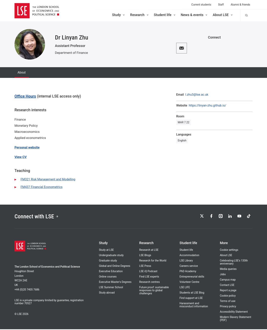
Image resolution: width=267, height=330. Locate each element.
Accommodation (189, 255)
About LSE (223, 15)
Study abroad (107, 293)
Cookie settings (229, 250)
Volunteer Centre (189, 282)
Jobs (223, 275)
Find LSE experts (149, 277)
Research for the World (152, 261)
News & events (194, 15)
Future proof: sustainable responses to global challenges (154, 291)
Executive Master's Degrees (115, 282)
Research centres (149, 282)
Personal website (26, 147)
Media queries (228, 269)
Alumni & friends (240, 4)
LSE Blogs (145, 255)
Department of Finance (71, 53)
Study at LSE (106, 250)
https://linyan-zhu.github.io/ (207, 105)
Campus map (228, 280)
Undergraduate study (111, 255)
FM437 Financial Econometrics (42, 187)
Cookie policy (228, 296)
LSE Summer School (111, 288)
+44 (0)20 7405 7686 (26, 290)
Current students (201, 4)
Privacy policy (228, 307)
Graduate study (108, 261)
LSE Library (186, 261)
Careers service (188, 266)
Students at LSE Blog (191, 293)
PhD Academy (187, 272)
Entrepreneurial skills (191, 277)
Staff (221, 4)
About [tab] (22, 72)
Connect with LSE (37, 216)
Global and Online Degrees (114, 266)
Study (118, 15)
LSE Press (145, 266)
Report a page (228, 291)
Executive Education (111, 272)
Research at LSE (148, 250)
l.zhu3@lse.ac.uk (196, 94)
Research (139, 15)
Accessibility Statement (234, 312)
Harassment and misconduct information (193, 306)
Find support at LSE (191, 298)
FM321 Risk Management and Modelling (48, 179)
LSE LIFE (184, 288)
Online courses (108, 277)
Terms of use (228, 301)
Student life (165, 15)
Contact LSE (227, 285)
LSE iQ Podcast (148, 272)
